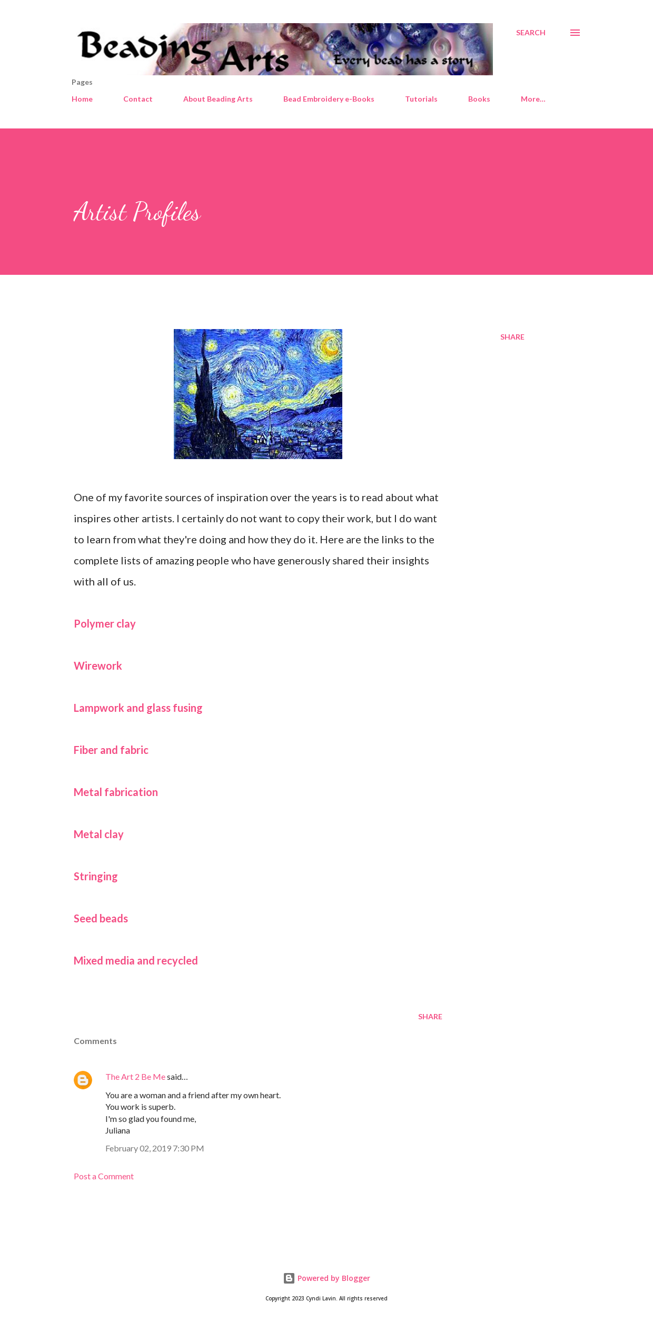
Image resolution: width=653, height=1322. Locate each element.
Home (82, 98)
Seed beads (101, 918)
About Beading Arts (218, 98)
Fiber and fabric (111, 749)
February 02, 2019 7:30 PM (154, 1148)
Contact (138, 98)
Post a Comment (104, 1176)
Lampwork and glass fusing (138, 707)
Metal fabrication (116, 792)
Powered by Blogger (326, 1278)
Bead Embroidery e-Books (328, 98)
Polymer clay (105, 623)
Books (479, 98)
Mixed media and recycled (136, 960)
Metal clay (99, 834)
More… (533, 98)
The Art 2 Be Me (135, 1076)
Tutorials (421, 98)
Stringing (96, 876)
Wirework (98, 665)
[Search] (531, 32)
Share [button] (512, 336)
